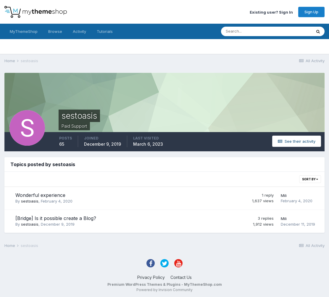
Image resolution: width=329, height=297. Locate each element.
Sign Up (311, 11)
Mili (284, 195)
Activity (79, 31)
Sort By (310, 179)
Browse (55, 31)
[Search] (247, 31)
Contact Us (181, 277)
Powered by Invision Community (164, 290)
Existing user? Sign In (271, 11)
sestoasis (29, 201)
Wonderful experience (40, 195)
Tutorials (105, 31)
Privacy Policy (151, 277)
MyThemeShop (24, 31)
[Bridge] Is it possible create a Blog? (55, 218)
